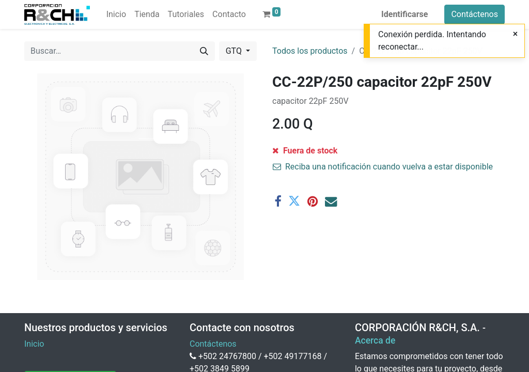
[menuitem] (116, 14)
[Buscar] (204, 51)
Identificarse (404, 14)
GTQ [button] (235, 51)
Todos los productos (310, 51)
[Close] (515, 34)
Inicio (34, 344)
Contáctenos (474, 14)
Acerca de (375, 340)
